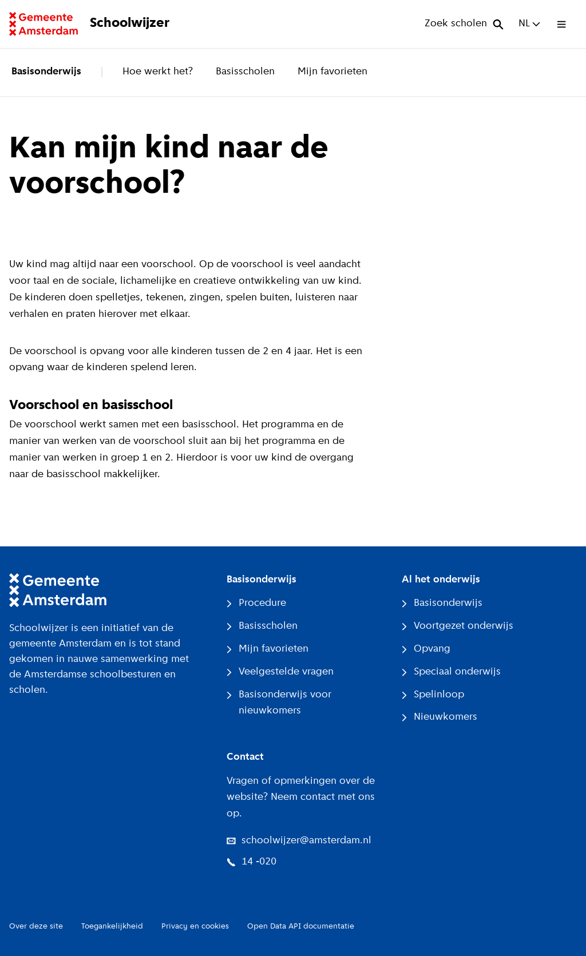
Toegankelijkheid (112, 926)
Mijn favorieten (332, 71)
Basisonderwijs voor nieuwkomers (279, 703)
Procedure (256, 603)
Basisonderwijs (46, 71)
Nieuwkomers (439, 717)
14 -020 (251, 861)
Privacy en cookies (195, 926)
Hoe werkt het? (157, 71)
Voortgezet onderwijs (457, 626)
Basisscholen (245, 71)
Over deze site (36, 926)
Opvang (426, 649)
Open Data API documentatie (300, 926)
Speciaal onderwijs (451, 672)
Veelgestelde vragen (280, 672)
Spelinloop (433, 694)
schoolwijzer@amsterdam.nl (299, 840)
